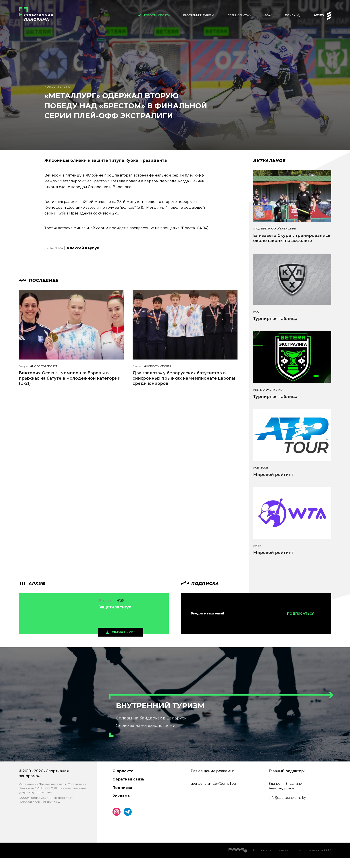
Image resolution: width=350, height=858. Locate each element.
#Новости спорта (43, 366)
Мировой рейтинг (273, 474)
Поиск (290, 15)
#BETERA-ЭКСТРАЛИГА (268, 390)
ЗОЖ (268, 15)
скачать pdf (123, 632)
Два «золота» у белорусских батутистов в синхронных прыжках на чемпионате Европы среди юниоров (184, 378)
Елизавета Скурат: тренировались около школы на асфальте (291, 238)
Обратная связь (128, 779)
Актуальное (269, 160)
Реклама (121, 796)
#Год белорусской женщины (274, 228)
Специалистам (239, 15)
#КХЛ (256, 312)
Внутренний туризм (198, 15)
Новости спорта (156, 15)
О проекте (122, 771)
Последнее (38, 280)
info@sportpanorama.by (287, 798)
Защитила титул (114, 607)
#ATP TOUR (260, 468)
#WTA (257, 546)
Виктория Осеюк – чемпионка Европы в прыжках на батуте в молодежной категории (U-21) (70, 378)
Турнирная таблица (275, 318)
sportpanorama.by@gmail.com (215, 784)
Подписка (122, 788)
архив (32, 583)
